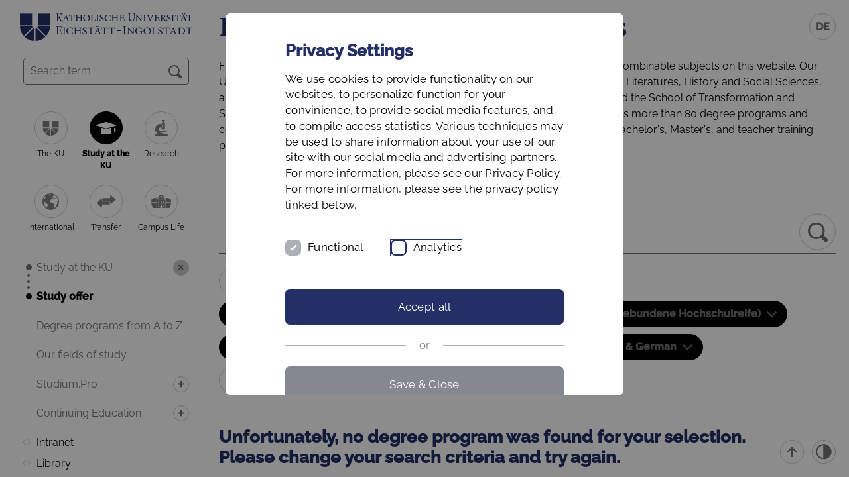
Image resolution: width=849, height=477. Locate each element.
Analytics (437, 247)
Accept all (425, 306)
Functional (336, 247)
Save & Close (424, 384)
